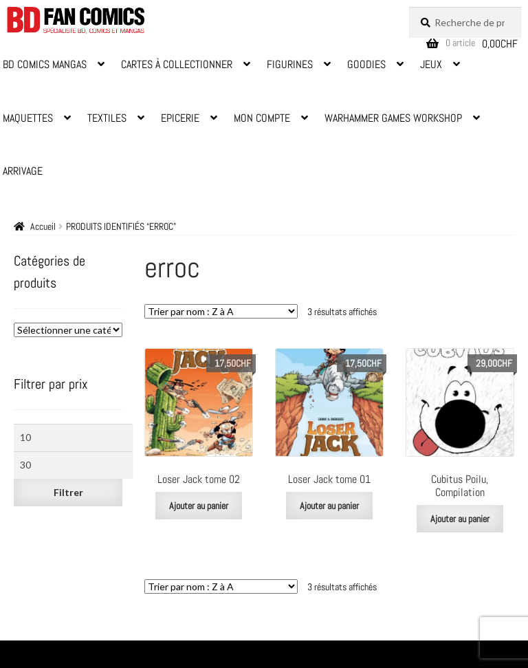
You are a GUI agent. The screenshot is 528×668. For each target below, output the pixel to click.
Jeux (431, 64)
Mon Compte (262, 118)
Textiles (106, 118)
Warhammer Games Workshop (393, 118)
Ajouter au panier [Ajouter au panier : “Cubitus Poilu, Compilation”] (460, 519)
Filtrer (68, 492)
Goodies (366, 64)
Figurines (290, 64)
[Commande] (221, 311)
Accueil (43, 226)
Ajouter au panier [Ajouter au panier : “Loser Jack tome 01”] (329, 505)
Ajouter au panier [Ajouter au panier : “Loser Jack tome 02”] (198, 505)
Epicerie (180, 118)
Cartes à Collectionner (176, 64)
